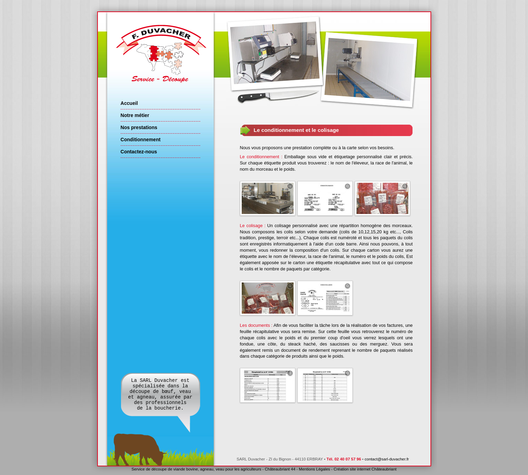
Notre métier (135, 115)
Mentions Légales (314, 469)
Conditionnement (141, 139)
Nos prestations (139, 127)
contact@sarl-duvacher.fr (387, 459)
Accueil (129, 103)
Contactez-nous (139, 151)
